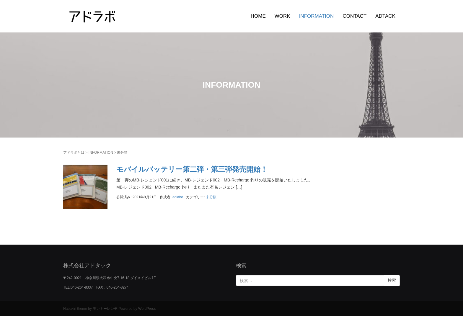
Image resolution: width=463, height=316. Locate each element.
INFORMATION (316, 16)
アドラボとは (73, 152)
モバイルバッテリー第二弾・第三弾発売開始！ (192, 169)
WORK (282, 16)
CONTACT (354, 16)
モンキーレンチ (105, 309)
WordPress (147, 309)
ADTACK (385, 16)
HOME (258, 16)
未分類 (211, 197)
